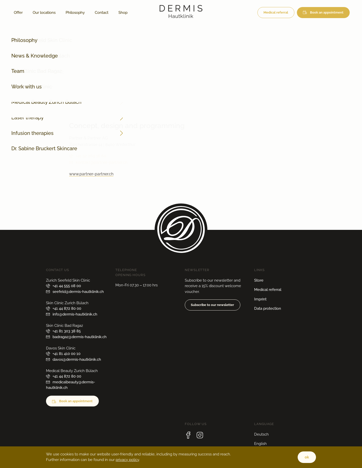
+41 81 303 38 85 (67, 331)
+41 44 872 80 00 (91, 99)
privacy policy (127, 459)
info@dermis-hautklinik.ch (100, 106)
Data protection (267, 308)
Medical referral (275, 12)
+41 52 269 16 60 (91, 155)
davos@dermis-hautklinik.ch (77, 359)
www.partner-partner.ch (91, 174)
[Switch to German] (137, 12)
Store (258, 280)
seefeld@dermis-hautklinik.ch (78, 291)
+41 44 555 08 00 (67, 286)
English (260, 443)
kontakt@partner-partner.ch (101, 162)
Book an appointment (326, 12)
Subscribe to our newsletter (212, 305)
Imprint (260, 299)
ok (307, 457)
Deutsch (261, 434)
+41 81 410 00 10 (66, 353)
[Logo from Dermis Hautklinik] (181, 16)
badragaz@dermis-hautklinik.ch (80, 337)
